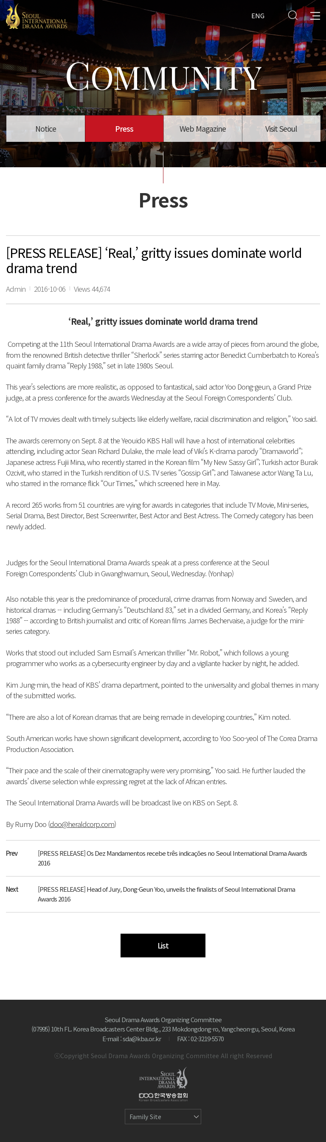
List (163, 945)
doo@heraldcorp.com (82, 823)
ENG (257, 15)
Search (293, 15)
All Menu (315, 15)
